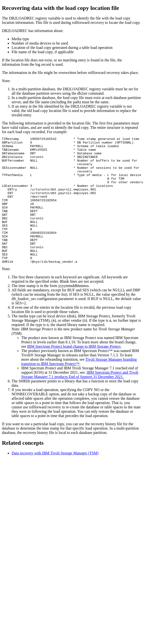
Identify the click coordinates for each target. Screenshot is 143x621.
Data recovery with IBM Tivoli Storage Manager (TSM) (55, 478)
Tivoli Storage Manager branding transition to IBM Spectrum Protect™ (79, 387)
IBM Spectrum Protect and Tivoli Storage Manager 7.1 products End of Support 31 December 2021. (79, 400)
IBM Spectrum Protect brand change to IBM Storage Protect (73, 372)
